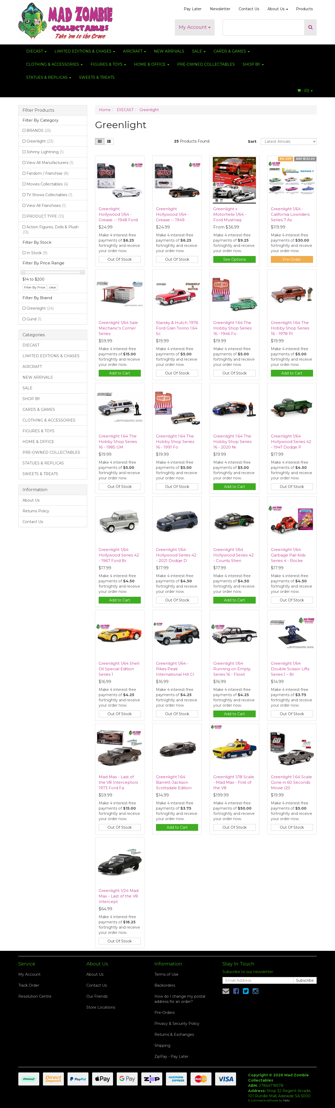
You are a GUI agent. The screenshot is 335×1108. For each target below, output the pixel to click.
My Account (195, 27)
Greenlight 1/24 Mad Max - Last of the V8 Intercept (118, 896)
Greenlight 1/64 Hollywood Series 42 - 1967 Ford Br (119, 555)
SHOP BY (253, 64)
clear (52, 287)
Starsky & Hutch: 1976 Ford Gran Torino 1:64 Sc (177, 328)
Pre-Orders (164, 1012)
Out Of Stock (120, 259)
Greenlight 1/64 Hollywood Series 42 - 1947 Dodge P (291, 442)
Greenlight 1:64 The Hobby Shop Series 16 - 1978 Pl (290, 328)
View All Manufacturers (49, 162)
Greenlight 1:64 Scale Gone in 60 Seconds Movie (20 (291, 782)
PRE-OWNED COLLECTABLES (206, 64)
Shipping (162, 1045)
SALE (199, 51)
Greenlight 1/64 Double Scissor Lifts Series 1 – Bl (290, 669)
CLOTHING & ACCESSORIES (54, 64)
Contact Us (249, 9)
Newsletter (220, 9)
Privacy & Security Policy (176, 1023)
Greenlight (39, 141)
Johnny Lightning (45, 152)
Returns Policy (36, 511)
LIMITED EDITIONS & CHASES (84, 51)
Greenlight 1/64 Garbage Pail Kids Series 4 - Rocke (288, 555)
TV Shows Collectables (49, 194)
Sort (252, 141)
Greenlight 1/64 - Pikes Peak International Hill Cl (175, 669)
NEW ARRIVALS (169, 51)
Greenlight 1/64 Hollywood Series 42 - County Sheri (233, 555)
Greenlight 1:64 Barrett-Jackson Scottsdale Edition (174, 782)
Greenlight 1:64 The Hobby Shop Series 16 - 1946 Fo (232, 328)
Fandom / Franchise (47, 173)
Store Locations (100, 1007)
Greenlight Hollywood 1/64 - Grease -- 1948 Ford (118, 214)
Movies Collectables (47, 184)
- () (305, 90)
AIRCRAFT (134, 51)
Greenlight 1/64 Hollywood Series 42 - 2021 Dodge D (176, 555)
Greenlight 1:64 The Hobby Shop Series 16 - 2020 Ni (232, 442)
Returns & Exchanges (174, 1034)
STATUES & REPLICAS (48, 77)
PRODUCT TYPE (45, 216)
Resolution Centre (35, 996)
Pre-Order (292, 259)
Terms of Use (166, 974)
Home (105, 109)
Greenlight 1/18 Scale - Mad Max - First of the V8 (233, 782)
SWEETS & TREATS (97, 77)
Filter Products (38, 110)
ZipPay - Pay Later (171, 1056)
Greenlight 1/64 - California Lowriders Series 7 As (290, 214)
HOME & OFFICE (151, 64)
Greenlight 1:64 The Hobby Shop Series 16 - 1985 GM (118, 442)
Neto (286, 1100)
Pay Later (193, 9)
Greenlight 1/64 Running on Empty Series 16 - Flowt (231, 669)
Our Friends (97, 996)
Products (304, 9)
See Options (234, 259)
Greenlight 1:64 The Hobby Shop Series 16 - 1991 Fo (175, 442)
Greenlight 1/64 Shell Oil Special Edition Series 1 (119, 669)
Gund (33, 319)
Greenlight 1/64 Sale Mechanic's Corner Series (118, 328)
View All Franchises (46, 205)
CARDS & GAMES (232, 51)
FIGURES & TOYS (108, 64)
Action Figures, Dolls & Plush (51, 230)
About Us (277, 9)
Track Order (28, 985)
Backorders (164, 985)
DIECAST (36, 51)
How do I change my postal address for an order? (179, 999)
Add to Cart (119, 373)
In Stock (36, 253)
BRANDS (38, 130)
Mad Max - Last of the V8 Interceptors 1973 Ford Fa (118, 782)
